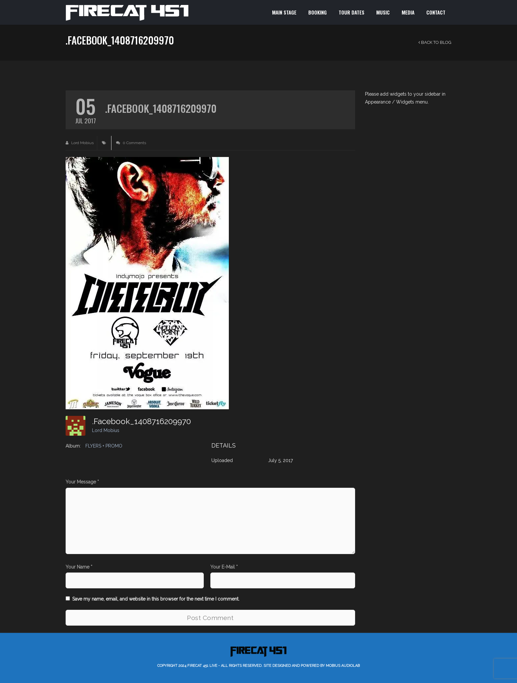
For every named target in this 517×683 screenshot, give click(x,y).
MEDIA (408, 12)
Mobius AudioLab (343, 666)
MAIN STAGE (284, 12)
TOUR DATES (351, 12)
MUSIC (383, 12)
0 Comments (131, 142)
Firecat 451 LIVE (202, 666)
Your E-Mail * (224, 567)
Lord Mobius (80, 142)
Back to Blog (434, 42)
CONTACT (435, 12)
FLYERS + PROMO (103, 446)
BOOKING (317, 12)
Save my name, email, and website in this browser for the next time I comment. (155, 599)
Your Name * (79, 567)
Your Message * (82, 481)
